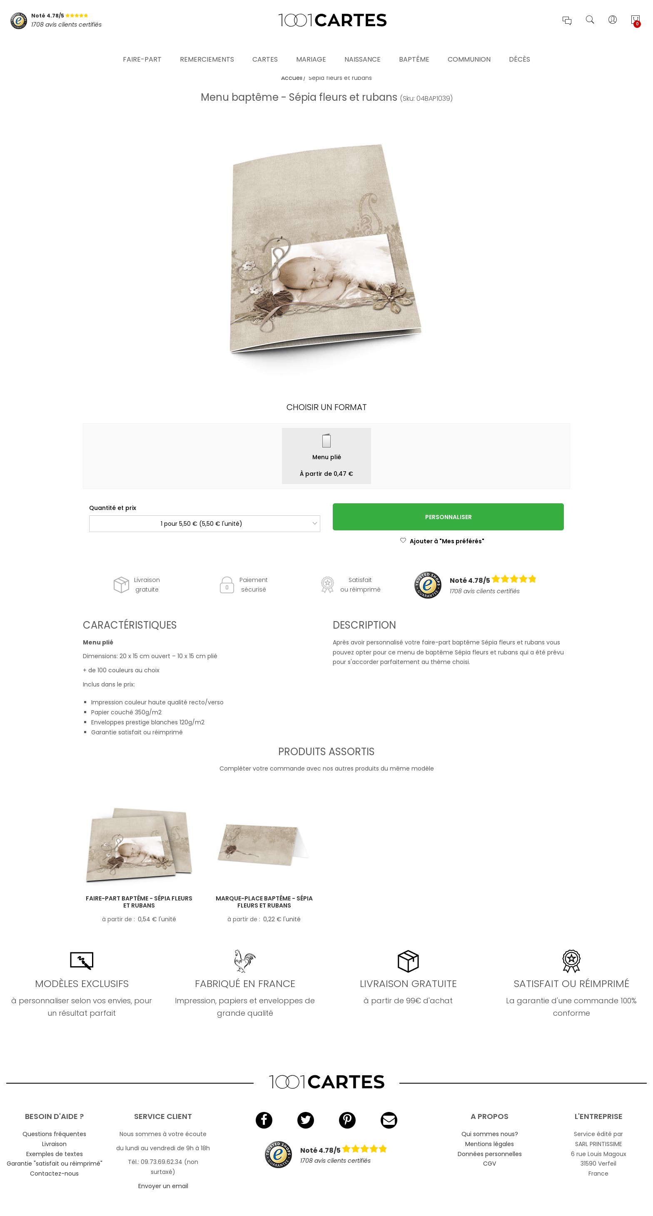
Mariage (311, 47)
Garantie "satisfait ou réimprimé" (54, 1163)
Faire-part (142, 47)
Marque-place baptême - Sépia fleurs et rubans (264, 902)
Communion (469, 47)
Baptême (414, 47)
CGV (489, 1163)
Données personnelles (490, 1154)
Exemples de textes (54, 1154)
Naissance (362, 47)
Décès (519, 47)
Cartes (265, 47)
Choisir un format (327, 407)
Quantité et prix (112, 508)
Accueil (291, 78)
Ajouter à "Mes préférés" (442, 541)
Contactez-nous (54, 1173)
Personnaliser (448, 517)
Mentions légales (489, 1144)
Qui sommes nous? (489, 1134)
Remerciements (207, 47)
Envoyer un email (163, 1186)
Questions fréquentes (54, 1134)
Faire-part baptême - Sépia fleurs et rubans (139, 902)
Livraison (54, 1144)
